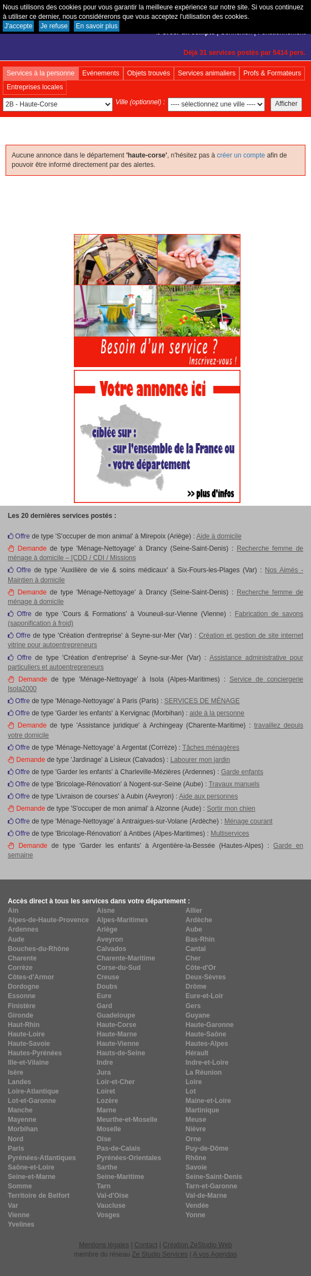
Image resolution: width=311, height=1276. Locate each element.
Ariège (107, 929)
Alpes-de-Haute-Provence (48, 920)
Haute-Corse (116, 1025)
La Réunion (203, 1072)
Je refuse (54, 26)
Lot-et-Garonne (32, 1101)
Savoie (196, 1167)
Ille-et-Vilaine (28, 1062)
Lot (190, 1091)
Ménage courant (248, 821)
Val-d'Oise (113, 1195)
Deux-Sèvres (205, 977)
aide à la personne (216, 713)
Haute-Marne (117, 1034)
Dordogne (23, 986)
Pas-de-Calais (119, 1148)
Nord (15, 1139)
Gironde (20, 1015)
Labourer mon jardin (200, 760)
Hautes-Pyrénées (35, 1053)
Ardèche (198, 920)
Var (13, 1205)
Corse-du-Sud (119, 968)
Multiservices (229, 833)
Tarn (104, 1186)
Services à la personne (40, 73)
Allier (193, 910)
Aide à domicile (218, 536)
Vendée (197, 1205)
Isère (15, 1072)
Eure (104, 996)
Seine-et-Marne (32, 1177)
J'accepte (18, 26)
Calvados (111, 949)
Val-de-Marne (206, 1195)
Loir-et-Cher (116, 1082)
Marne (106, 1110)
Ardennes (23, 929)
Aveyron (110, 939)
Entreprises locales (35, 87)
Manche (20, 1110)
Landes (19, 1082)
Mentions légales (104, 1245)
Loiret (106, 1091)
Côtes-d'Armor (31, 977)
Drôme (196, 986)
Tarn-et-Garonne (211, 1186)
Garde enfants (242, 772)
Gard (104, 1006)
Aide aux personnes (208, 796)
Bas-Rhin (200, 939)
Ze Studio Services (160, 1254)
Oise (104, 1139)
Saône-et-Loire (31, 1167)
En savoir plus (96, 26)
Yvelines (21, 1224)
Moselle (109, 1129)
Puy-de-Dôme (206, 1148)
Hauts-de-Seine (121, 1053)
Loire (193, 1082)
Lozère (107, 1101)
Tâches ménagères (210, 747)
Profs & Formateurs (272, 73)
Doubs (107, 986)
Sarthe (107, 1167)
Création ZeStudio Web (197, 1245)
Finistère (22, 1006)
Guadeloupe (116, 1015)
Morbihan (23, 1129)
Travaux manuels (234, 784)
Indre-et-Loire (206, 1062)
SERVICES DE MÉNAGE (202, 701)
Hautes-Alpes (206, 1044)
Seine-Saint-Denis (213, 1177)
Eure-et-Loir (204, 996)
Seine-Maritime (120, 1177)
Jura (104, 1072)
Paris (16, 1148)
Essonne (22, 996)
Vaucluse (111, 1205)
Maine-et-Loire (208, 1101)
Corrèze (20, 968)
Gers (192, 1006)
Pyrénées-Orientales (129, 1158)
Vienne (18, 1215)
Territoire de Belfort (38, 1195)
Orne (193, 1139)
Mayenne (22, 1120)
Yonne (195, 1215)
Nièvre (195, 1129)
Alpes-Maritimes (122, 920)
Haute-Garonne (209, 1025)
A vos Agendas (215, 1254)
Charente (22, 958)
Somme (20, 1186)
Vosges (108, 1215)
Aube (193, 929)
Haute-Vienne (118, 1044)
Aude (16, 939)
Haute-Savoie (29, 1044)
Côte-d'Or (200, 968)
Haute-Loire (26, 1034)
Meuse (195, 1120)
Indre (105, 1062)
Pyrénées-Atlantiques (42, 1158)
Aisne (106, 910)
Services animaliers (206, 73)
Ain (13, 910)
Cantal (195, 949)
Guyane (197, 1015)
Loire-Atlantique (33, 1091)
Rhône (195, 1158)
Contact (145, 1245)
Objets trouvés (148, 73)
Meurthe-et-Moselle (127, 1120)
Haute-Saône (205, 1034)
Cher (192, 958)
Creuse (108, 977)
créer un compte (241, 155)
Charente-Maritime (126, 958)
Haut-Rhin (23, 1025)
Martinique (202, 1110)
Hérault (196, 1053)
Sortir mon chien (231, 808)
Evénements (100, 73)
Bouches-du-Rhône (38, 949)
